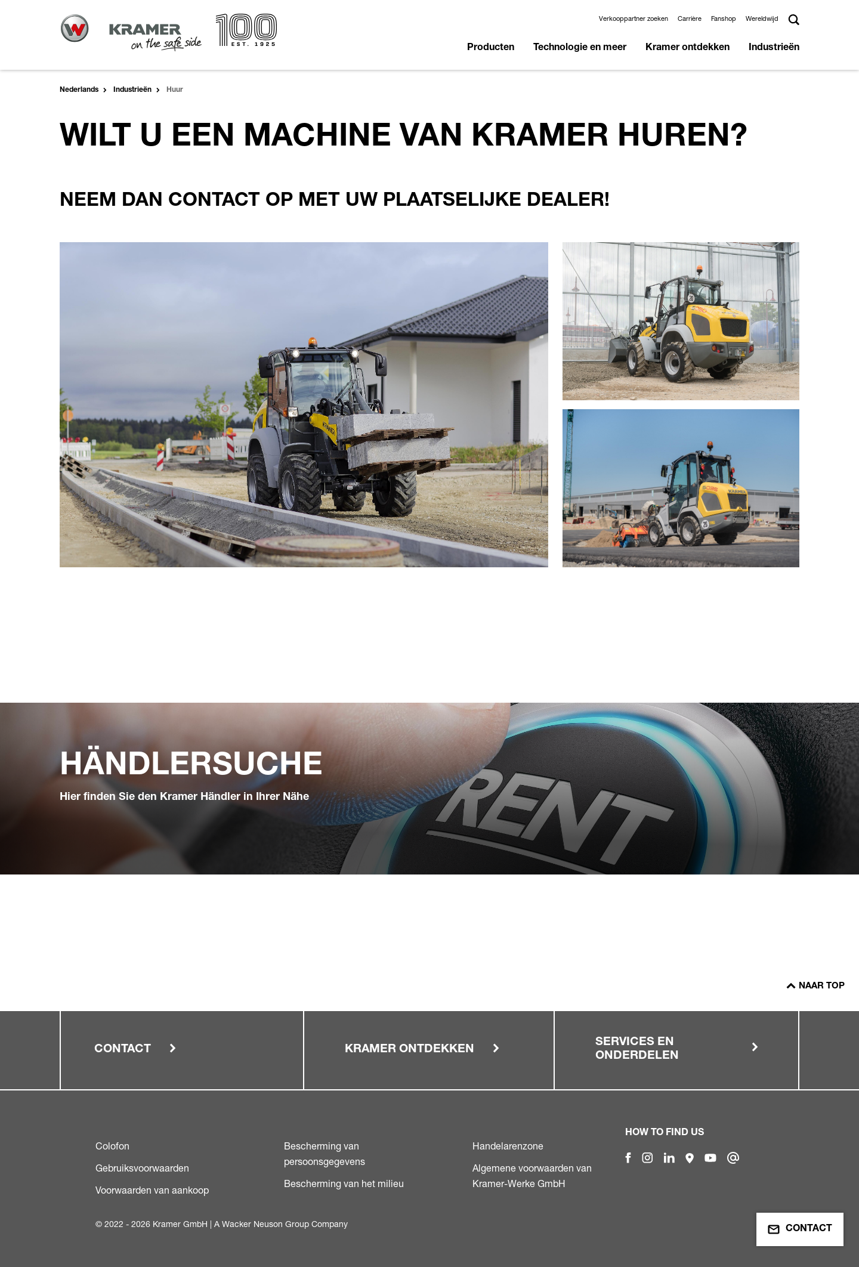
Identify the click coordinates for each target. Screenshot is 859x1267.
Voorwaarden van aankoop (152, 1190)
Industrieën (774, 48)
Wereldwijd (762, 18)
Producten (490, 48)
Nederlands (79, 90)
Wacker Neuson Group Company (285, 1224)
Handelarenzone (507, 1146)
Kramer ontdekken (687, 48)
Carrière (690, 18)
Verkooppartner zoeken (633, 18)
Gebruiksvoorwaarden (142, 1168)
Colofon (112, 1146)
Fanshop (723, 18)
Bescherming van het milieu (344, 1183)
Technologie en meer (579, 48)
